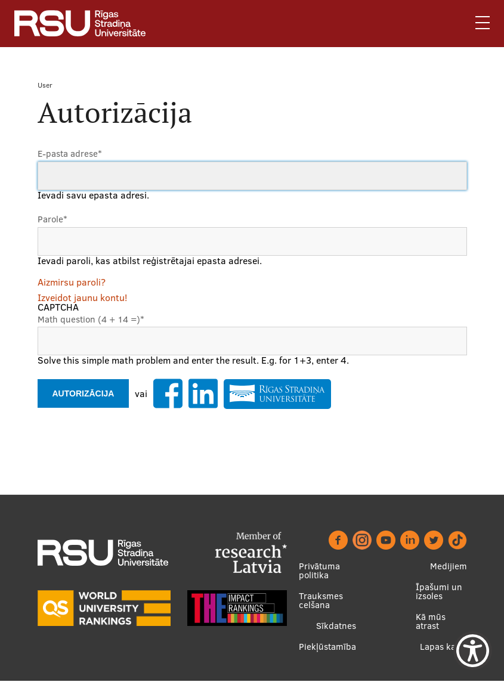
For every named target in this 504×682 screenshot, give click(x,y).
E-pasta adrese (70, 154)
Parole (52, 219)
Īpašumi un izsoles (439, 592)
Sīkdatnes (336, 626)
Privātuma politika (319, 571)
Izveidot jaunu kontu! (82, 298)
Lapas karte (443, 647)
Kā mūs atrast (431, 622)
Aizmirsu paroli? (72, 282)
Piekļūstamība (327, 647)
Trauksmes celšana (321, 601)
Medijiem (448, 566)
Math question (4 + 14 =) (91, 320)
